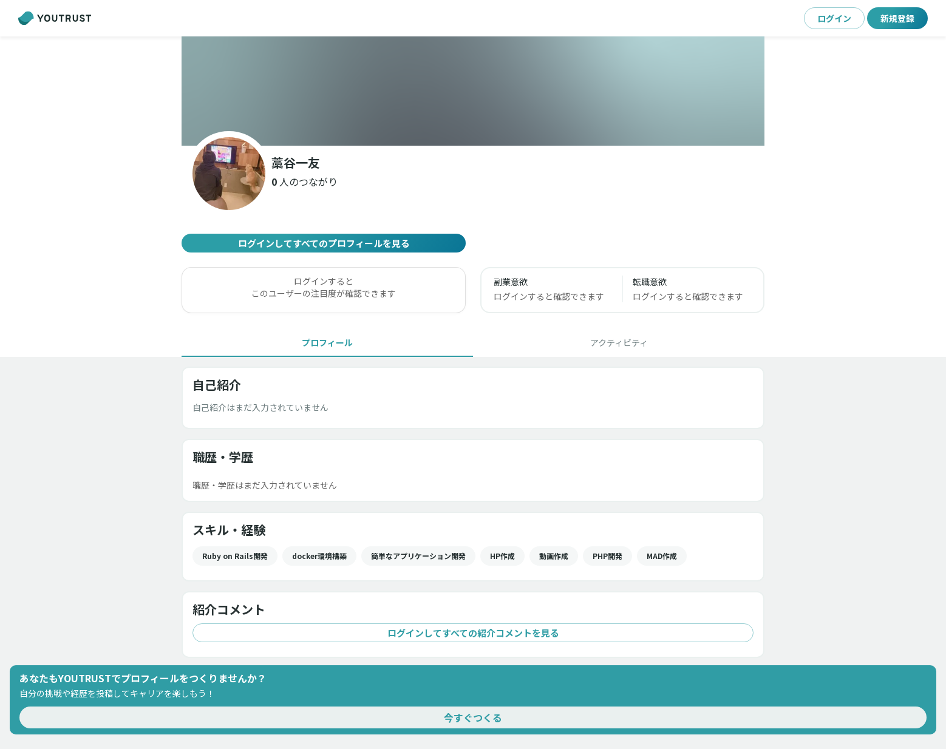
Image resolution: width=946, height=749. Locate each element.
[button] (304, 181)
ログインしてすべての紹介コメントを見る (473, 633)
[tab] (327, 342)
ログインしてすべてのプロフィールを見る (324, 243)
